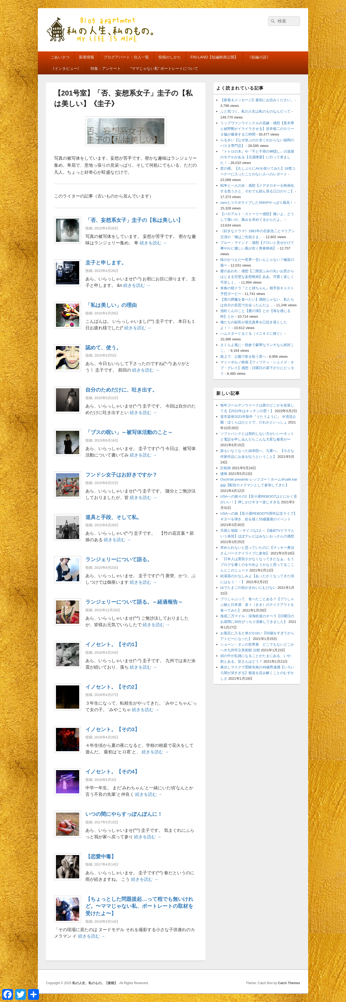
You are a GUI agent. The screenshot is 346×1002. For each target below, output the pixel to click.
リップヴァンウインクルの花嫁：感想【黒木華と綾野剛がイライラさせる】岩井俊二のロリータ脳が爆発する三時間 (257, 128)
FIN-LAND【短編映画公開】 (214, 57)
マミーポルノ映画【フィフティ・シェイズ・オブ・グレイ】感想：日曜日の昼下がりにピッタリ (257, 368)
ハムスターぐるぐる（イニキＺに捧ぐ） (252, 333)
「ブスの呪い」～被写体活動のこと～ (129, 432)
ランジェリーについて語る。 (118, 559)
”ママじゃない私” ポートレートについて (164, 68)
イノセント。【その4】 (112, 771)
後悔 (223, 474)
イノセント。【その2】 (112, 687)
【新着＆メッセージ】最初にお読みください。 (257, 100)
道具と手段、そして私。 (113, 517)
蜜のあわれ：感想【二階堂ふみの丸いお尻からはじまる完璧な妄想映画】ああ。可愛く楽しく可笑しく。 (257, 276)
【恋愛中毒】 (100, 856)
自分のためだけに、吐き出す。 (121, 390)
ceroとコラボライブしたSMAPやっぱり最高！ (256, 203)
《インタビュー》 (66, 68)
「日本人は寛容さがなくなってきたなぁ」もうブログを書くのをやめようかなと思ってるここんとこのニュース (257, 564)
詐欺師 (225, 468)
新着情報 (86, 57)
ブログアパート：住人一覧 (126, 57)
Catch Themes (289, 983)
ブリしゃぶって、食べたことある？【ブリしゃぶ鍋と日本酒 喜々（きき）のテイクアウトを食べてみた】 (257, 604)
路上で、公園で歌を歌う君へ (243, 356)
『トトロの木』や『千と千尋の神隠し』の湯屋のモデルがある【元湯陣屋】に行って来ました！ (257, 157)
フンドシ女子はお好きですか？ (121, 475)
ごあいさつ (60, 57)
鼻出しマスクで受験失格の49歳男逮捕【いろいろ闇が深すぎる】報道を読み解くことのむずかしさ (257, 673)
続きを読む (153, 243)
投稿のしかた (169, 57)
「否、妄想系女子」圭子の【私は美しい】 (134, 220)
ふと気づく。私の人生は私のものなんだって (255, 111)
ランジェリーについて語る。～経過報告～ (134, 602)
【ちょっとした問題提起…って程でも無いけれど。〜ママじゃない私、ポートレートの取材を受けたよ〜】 (139, 906)
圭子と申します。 (106, 262)
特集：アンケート (106, 68)
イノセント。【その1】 (112, 644)
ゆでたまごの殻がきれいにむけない (248, 588)
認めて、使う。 (103, 347)
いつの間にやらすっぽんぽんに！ (123, 814)
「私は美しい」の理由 (111, 305)
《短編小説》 (259, 57)
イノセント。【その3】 (112, 729)
